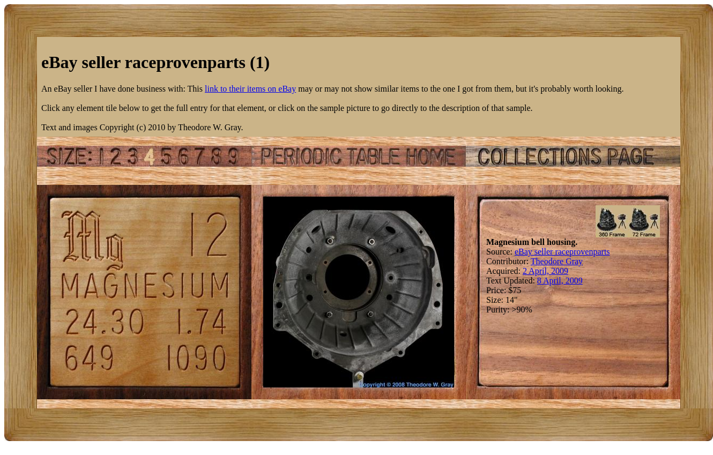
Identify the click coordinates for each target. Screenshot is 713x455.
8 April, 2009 (560, 280)
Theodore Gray (557, 261)
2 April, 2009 (545, 270)
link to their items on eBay (250, 88)
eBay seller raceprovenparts (562, 251)
